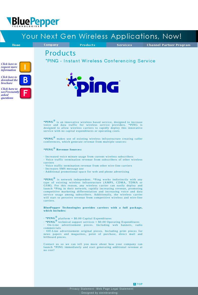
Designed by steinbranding (99, 292)
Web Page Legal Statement (114, 288)
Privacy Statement (82, 288)
